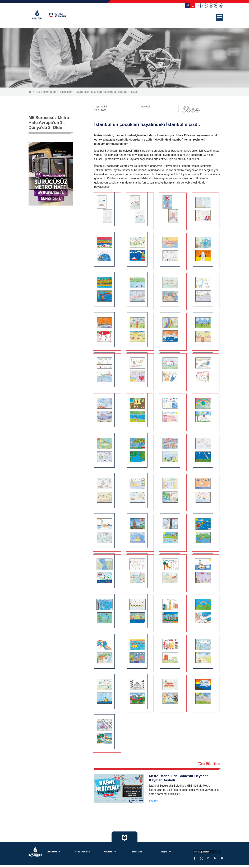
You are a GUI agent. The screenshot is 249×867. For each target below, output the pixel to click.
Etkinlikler (66, 91)
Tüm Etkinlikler (209, 763)
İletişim (164, 852)
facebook (201, 5)
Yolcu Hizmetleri (45, 91)
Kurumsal (108, 852)
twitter (206, 5)
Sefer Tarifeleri (53, 852)
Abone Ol (145, 106)
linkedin (216, 5)
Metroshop (137, 852)
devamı (153, 800)
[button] (219, 17)
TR (193, 5)
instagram (211, 5)
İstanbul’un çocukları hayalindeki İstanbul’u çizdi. (108, 91)
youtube (221, 5)
